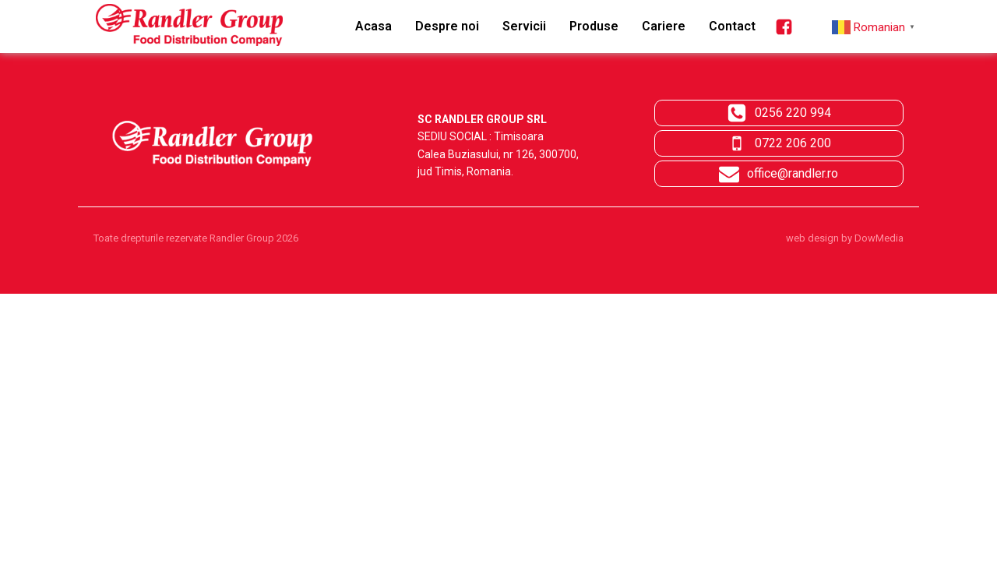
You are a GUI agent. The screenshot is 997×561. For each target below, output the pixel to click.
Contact (732, 26)
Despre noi (447, 26)
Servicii (524, 26)
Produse (593, 26)
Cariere (663, 26)
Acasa (373, 26)
